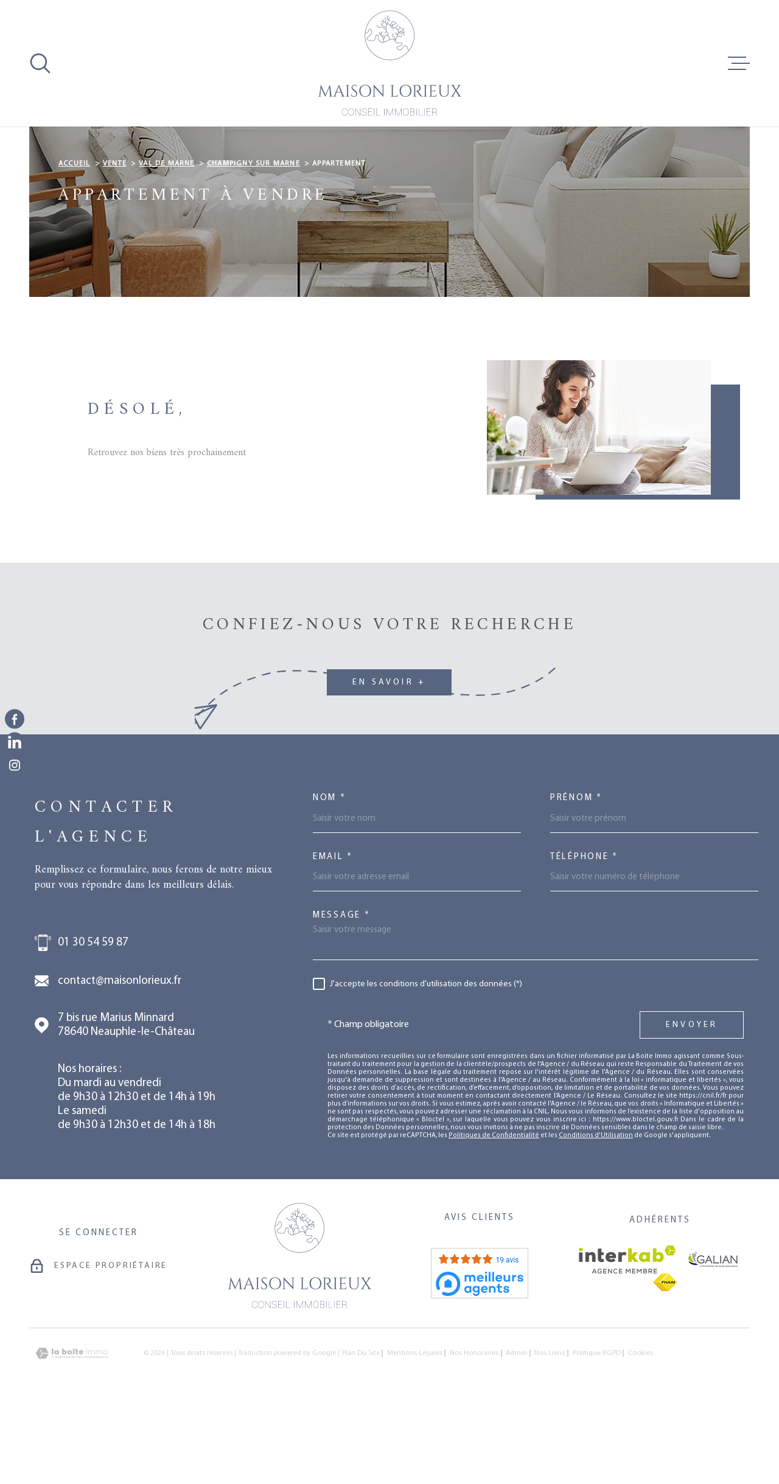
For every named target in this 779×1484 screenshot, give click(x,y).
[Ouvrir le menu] (739, 63)
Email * (333, 933)
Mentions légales (414, 1429)
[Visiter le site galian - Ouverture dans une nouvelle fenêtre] (713, 1336)
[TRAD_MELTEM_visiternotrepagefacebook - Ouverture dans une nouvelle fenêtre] (14, 718)
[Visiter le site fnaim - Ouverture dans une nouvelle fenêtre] (665, 1359)
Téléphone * (584, 933)
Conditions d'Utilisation (596, 1212)
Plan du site (361, 1429)
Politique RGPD (597, 1429)
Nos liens (549, 1429)
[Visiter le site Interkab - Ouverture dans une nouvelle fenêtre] (627, 1336)
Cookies (640, 1429)
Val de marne (166, 240)
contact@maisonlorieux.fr (119, 1058)
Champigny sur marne (253, 240)
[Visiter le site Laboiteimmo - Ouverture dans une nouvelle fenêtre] (71, 1430)
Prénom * (576, 874)
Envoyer (692, 1101)
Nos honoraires (474, 1429)
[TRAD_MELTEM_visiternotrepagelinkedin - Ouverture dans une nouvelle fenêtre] (14, 742)
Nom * (329, 874)
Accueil (74, 240)
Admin (516, 1429)
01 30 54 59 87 (93, 1019)
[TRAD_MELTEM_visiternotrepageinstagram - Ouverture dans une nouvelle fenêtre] (14, 765)
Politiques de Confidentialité (494, 1212)
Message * (341, 992)
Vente (115, 240)
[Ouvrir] (40, 63)
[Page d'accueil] (389, 63)
